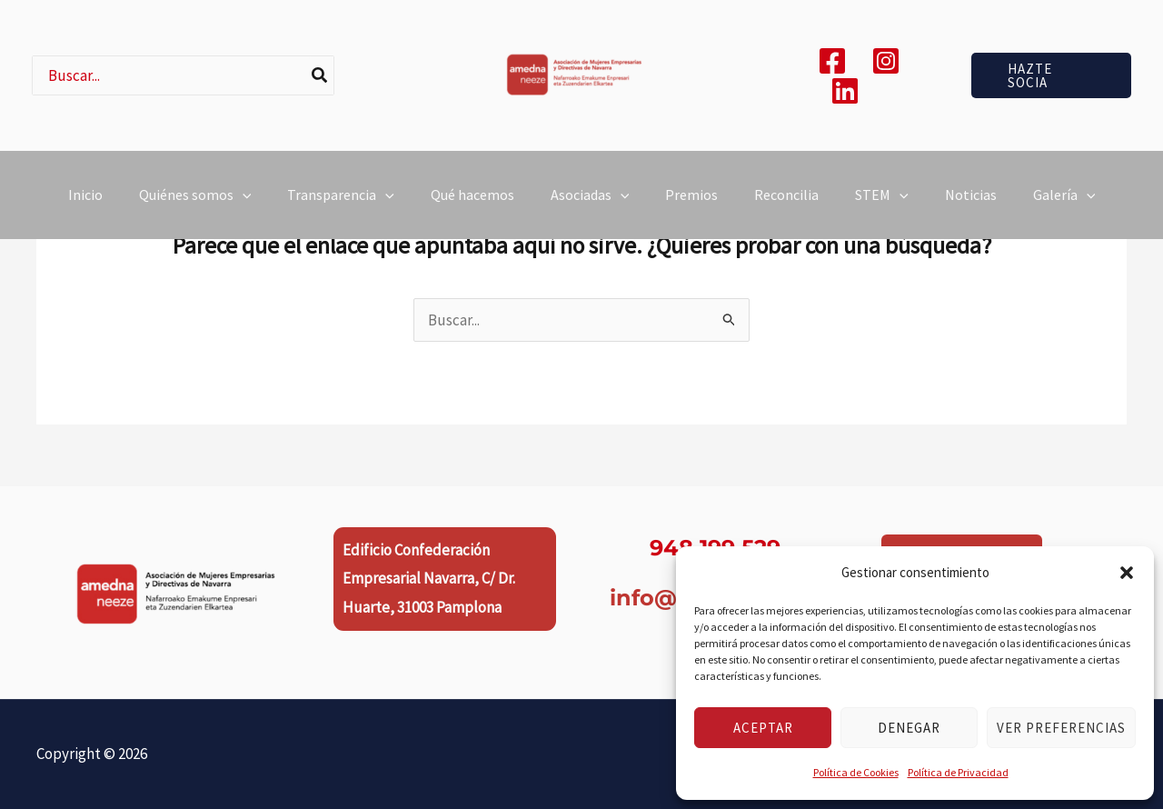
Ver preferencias (1061, 727)
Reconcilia (786, 210)
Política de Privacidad (958, 772)
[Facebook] (832, 60)
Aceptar (763, 727)
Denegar (909, 727)
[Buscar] (320, 75)
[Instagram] (885, 60)
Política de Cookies (856, 772)
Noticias (971, 210)
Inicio (85, 210)
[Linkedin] (845, 90)
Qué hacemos (472, 210)
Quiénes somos (195, 210)
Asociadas (590, 210)
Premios (691, 210)
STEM (882, 210)
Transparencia (340, 210)
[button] (1127, 573)
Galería (1064, 210)
